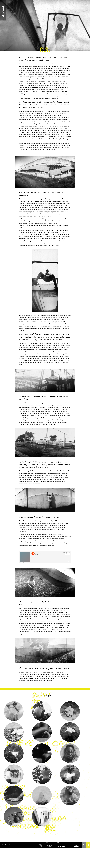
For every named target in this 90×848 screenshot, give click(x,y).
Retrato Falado (21, 565)
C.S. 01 (26, 565)
